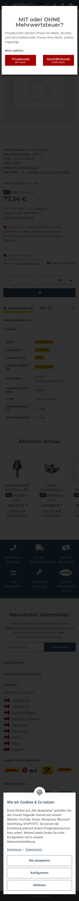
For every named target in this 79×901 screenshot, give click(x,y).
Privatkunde (20, 60)
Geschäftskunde (58, 60)
